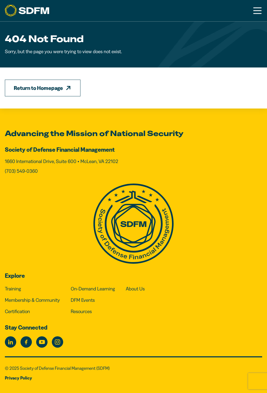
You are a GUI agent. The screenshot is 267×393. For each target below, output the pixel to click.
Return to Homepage (38, 88)
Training (13, 289)
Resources (81, 311)
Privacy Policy (18, 378)
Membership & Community (32, 300)
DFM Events (83, 300)
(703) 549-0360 (21, 171)
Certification (17, 311)
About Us (135, 289)
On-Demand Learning (93, 289)
